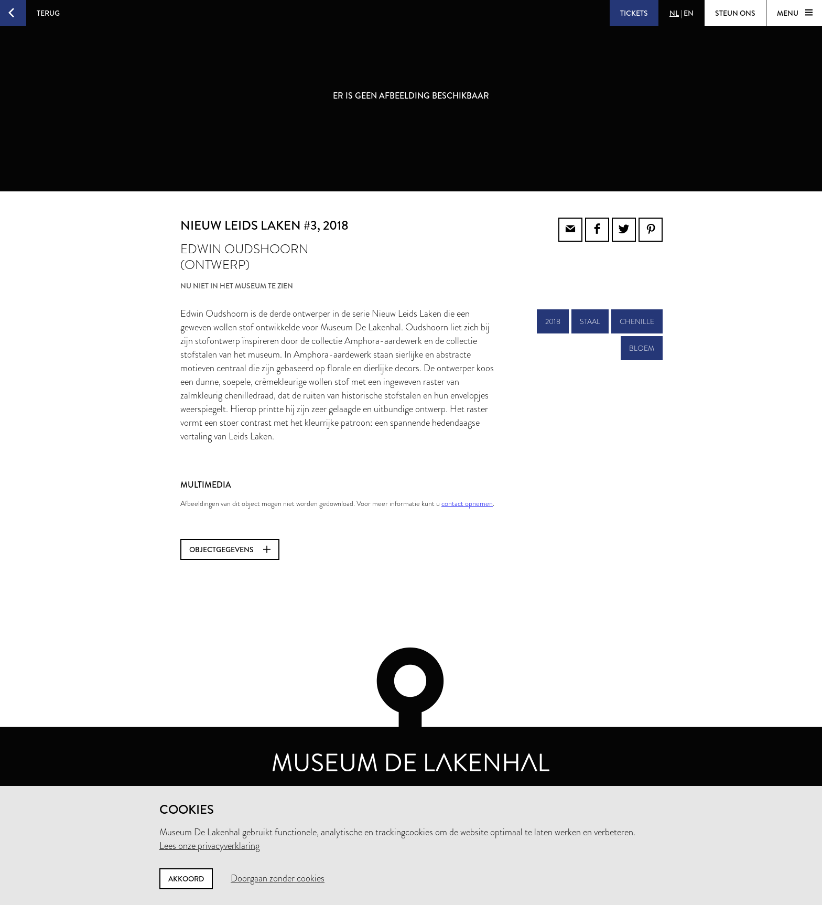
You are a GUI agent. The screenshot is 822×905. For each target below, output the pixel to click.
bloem (641, 348)
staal (590, 321)
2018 (552, 321)
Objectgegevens (230, 549)
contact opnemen (467, 503)
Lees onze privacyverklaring (209, 846)
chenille (637, 321)
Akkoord (186, 879)
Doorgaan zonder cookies (278, 878)
